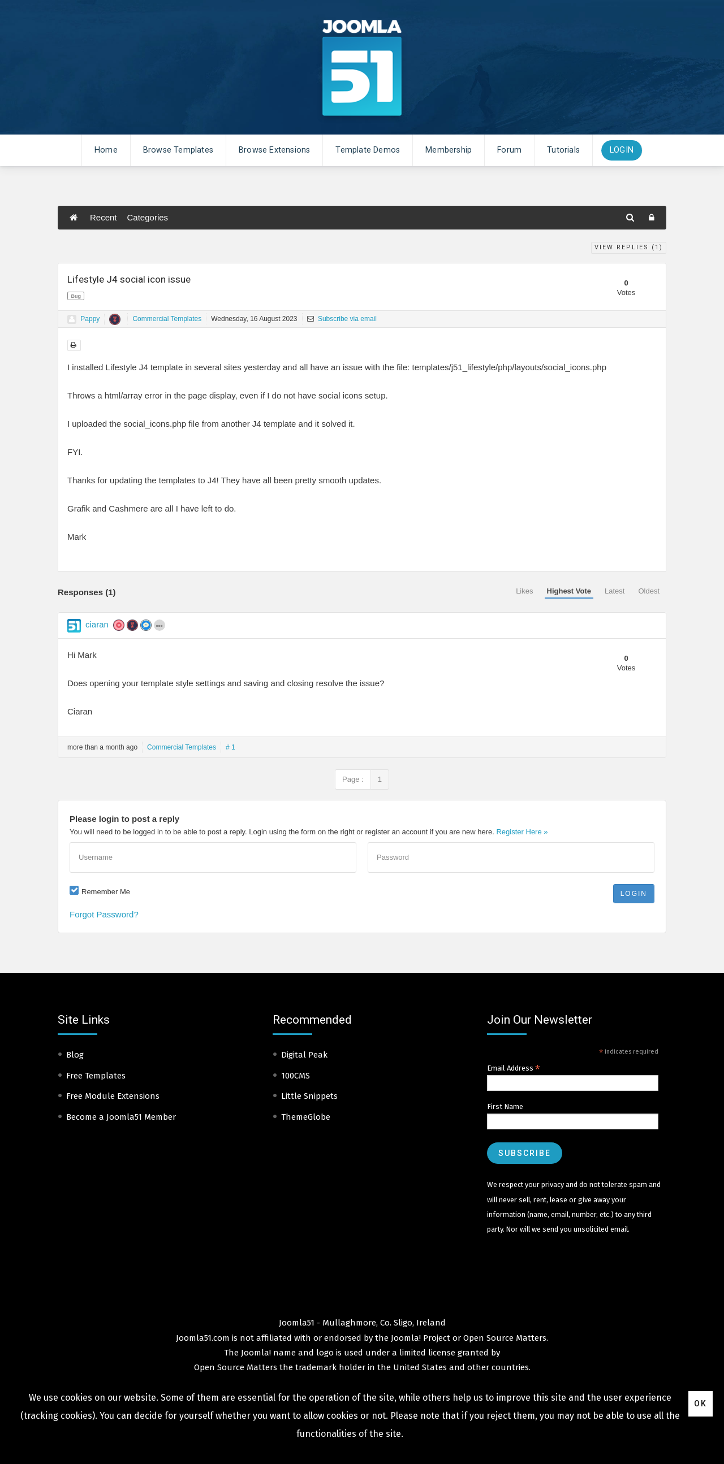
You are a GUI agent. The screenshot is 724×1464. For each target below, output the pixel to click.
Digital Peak (304, 1055)
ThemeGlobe (305, 1117)
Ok (700, 1403)
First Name (505, 1106)
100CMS (295, 1076)
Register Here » (522, 832)
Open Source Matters (504, 1338)
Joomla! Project (419, 1338)
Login (622, 150)
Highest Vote (569, 591)
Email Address (513, 1068)
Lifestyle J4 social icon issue (129, 279)
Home (106, 150)
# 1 (230, 747)
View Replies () (628, 247)
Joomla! (256, 1353)
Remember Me (105, 891)
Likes (524, 591)
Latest (614, 591)
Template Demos (367, 150)
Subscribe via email (342, 319)
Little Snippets (309, 1096)
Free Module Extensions (113, 1096)
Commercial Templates (166, 319)
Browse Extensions (274, 150)
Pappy (90, 319)
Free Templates (96, 1076)
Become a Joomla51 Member (121, 1117)
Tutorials (563, 150)
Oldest (649, 591)
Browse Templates (178, 150)
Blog (75, 1055)
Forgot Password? (104, 914)
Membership (448, 150)
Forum (509, 150)
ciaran (97, 624)
